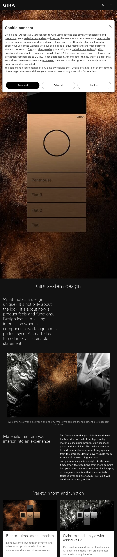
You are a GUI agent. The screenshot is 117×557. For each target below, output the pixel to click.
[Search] (103, 5)
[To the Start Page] (9, 5)
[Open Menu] (110, 5)
